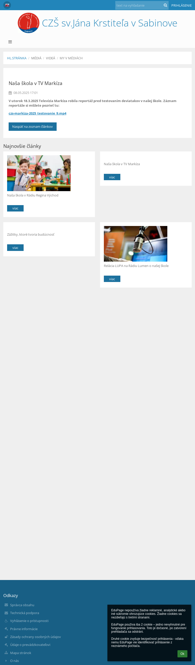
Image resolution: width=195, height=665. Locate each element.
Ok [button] (182, 654)
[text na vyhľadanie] (142, 5)
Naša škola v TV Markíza (122, 164)
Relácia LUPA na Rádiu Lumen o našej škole (136, 265)
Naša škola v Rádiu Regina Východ (32, 195)
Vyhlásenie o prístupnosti (29, 620)
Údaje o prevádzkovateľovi (30, 644)
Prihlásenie (181, 5)
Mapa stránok (20, 652)
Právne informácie (24, 629)
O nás (14, 660)
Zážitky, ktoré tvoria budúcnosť (30, 234)
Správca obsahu (22, 605)
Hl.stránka (16, 58)
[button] (7, 5)
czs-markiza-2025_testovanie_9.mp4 (37, 113)
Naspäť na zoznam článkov (32, 126)
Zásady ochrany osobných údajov (35, 636)
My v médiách (71, 58)
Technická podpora (24, 613)
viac (15, 208)
